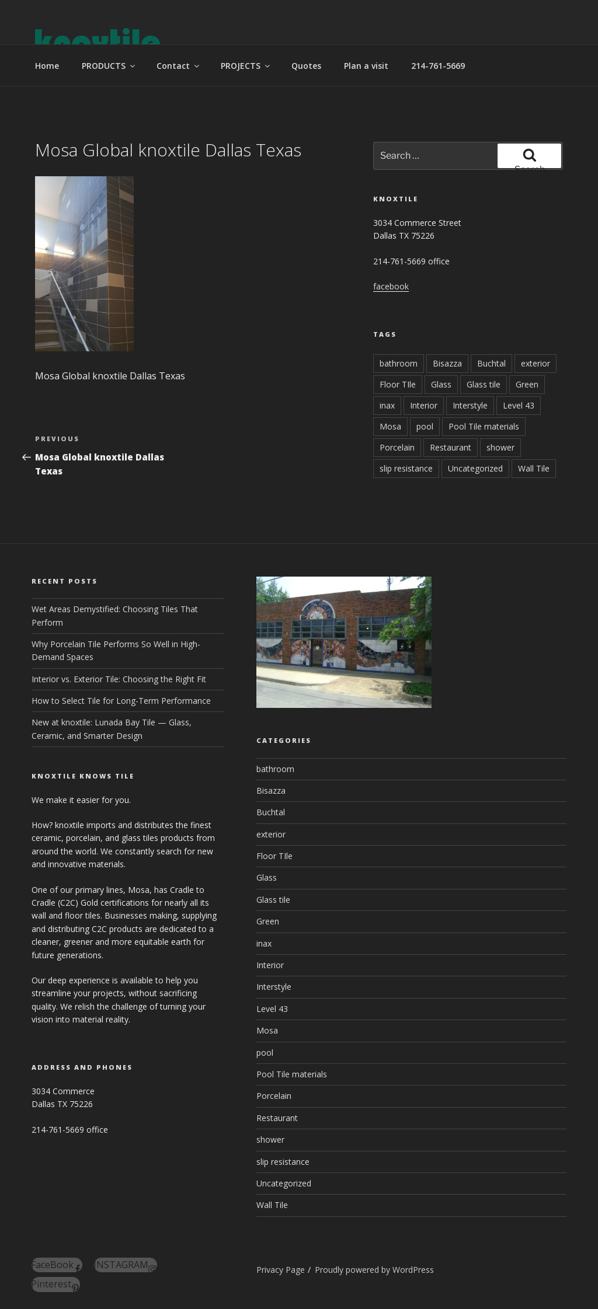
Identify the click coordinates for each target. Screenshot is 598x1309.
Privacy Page (280, 1269)
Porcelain (397, 447)
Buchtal (491, 363)
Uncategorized (475, 468)
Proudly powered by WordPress (374, 1269)
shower (500, 447)
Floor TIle (398, 384)
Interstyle (470, 405)
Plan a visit (366, 65)
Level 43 (518, 405)
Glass (441, 384)
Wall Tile (534, 468)
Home (47, 65)
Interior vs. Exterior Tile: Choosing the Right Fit (119, 679)
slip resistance (406, 468)
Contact (179, 65)
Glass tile (483, 384)
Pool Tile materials (483, 426)
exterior (535, 363)
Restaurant (450, 447)
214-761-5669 (438, 65)
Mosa (390, 426)
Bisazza (447, 363)
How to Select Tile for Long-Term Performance (121, 700)
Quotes (306, 65)
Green (527, 384)
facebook (391, 286)
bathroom (399, 363)
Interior (423, 405)
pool (424, 426)
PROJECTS (246, 65)
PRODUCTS (109, 65)
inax (387, 405)
